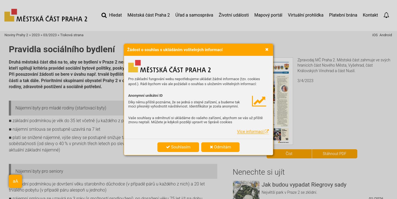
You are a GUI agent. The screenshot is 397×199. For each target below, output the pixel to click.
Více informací (253, 131)
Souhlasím (178, 147)
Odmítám (220, 147)
